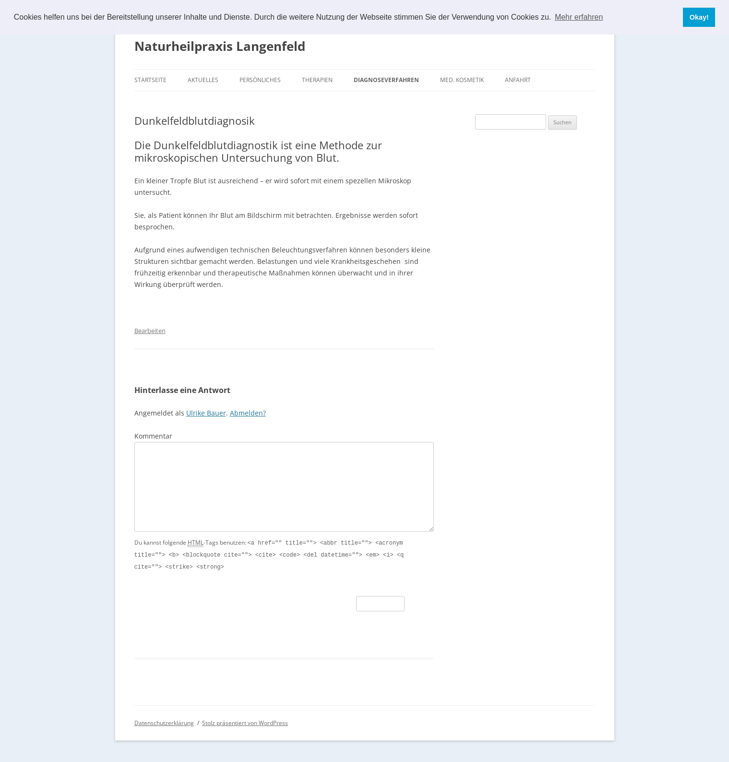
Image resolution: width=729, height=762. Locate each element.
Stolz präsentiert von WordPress (245, 721)
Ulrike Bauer (206, 412)
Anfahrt (518, 80)
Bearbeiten (150, 330)
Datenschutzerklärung (164, 721)
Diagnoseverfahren (386, 80)
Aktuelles (203, 80)
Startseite (150, 80)
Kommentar (153, 436)
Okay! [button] (699, 17)
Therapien (317, 80)
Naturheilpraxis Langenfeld (219, 46)
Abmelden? (248, 412)
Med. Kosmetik (462, 80)
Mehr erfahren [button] (579, 17)
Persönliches (260, 80)
